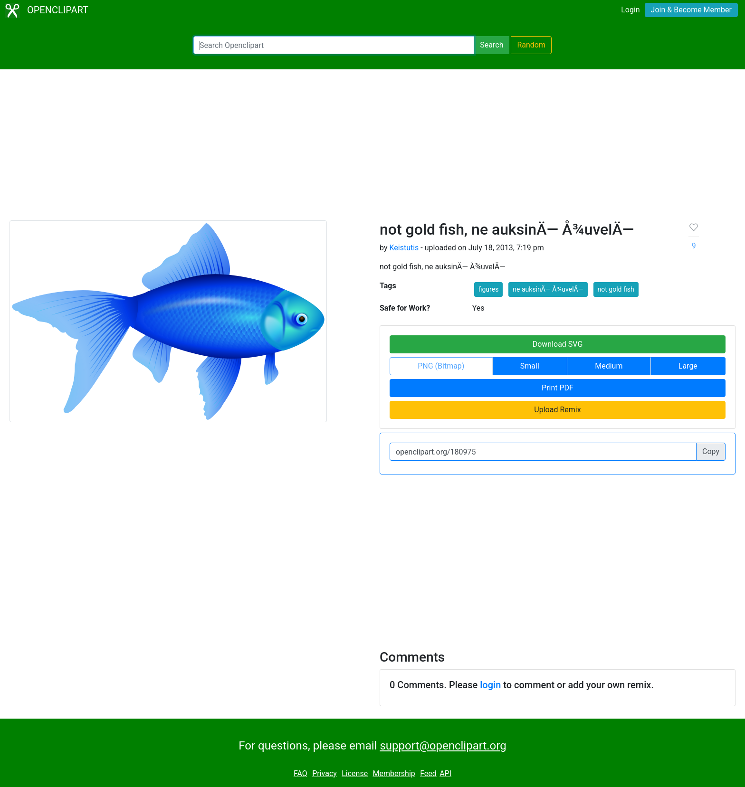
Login (630, 9)
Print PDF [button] (557, 387)
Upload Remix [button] (557, 409)
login (490, 685)
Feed (428, 773)
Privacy (324, 773)
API (445, 773)
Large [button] (687, 365)
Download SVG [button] (558, 344)
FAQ (300, 773)
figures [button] (488, 289)
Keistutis (404, 247)
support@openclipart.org (443, 745)
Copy (710, 451)
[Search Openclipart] (333, 45)
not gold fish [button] (616, 289)
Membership (393, 773)
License (355, 773)
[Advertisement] (372, 149)
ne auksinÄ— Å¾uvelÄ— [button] (548, 289)
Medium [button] (608, 365)
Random (531, 44)
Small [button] (529, 365)
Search (491, 44)
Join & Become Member (691, 9)
